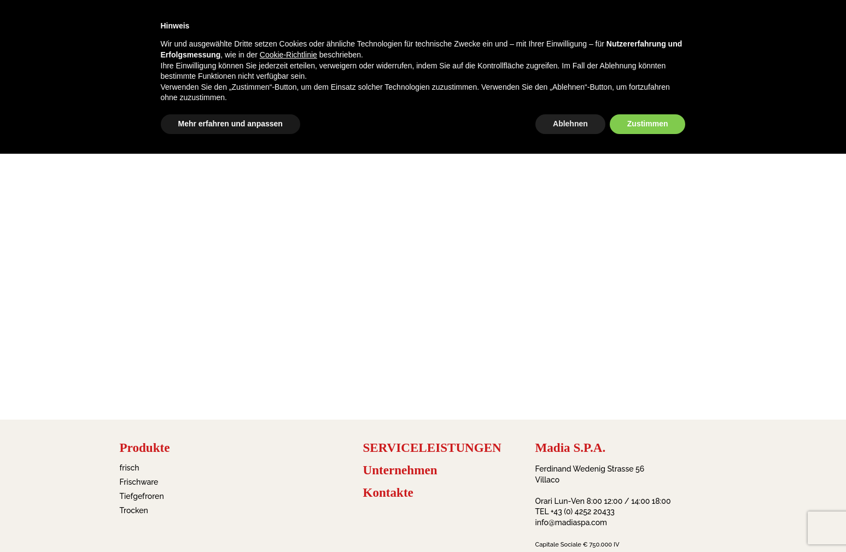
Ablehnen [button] (570, 123)
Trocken (134, 510)
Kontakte (388, 492)
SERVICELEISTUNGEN (432, 447)
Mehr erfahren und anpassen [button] (230, 123)
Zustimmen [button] (647, 123)
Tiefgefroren (142, 496)
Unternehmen (400, 470)
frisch (129, 468)
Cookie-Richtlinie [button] (288, 54)
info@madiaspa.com (571, 522)
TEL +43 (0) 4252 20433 (575, 511)
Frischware (139, 482)
